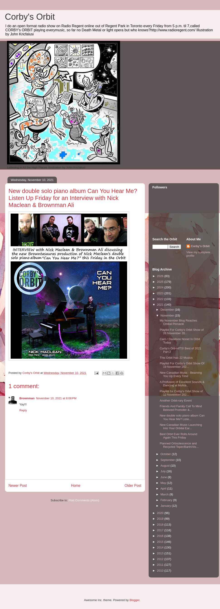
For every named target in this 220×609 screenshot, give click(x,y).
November (167, 315)
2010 (160, 570)
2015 (160, 541)
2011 (160, 564)
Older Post (133, 485)
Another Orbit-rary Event (176, 400)
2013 (160, 553)
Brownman (27, 398)
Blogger (134, 600)
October (166, 454)
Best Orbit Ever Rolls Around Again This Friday (178, 435)
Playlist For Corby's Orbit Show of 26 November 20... (182, 331)
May (163, 483)
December (167, 309)
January (166, 505)
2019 (160, 518)
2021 (160, 304)
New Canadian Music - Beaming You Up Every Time (181, 374)
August (165, 465)
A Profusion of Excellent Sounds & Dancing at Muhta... (182, 383)
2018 (160, 524)
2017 (160, 530)
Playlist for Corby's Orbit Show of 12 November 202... (181, 393)
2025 (160, 281)
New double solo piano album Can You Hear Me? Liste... (182, 417)
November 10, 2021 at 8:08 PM (56, 398)
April (163, 488)
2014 (160, 547)
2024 (160, 287)
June (164, 477)
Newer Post (18, 485)
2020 (160, 513)
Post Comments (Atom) (84, 500)
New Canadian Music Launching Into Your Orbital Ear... (181, 426)
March (164, 494)
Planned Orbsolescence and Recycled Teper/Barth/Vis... (179, 445)
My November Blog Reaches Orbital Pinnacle (178, 322)
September (168, 460)
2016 (160, 536)
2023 (160, 293)
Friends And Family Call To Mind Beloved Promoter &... (181, 408)
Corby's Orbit (30, 17)
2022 (160, 299)
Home (75, 485)
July (163, 471)
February (166, 500)
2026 (160, 276)
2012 (160, 559)
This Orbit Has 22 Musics (176, 357)
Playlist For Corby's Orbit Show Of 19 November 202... (182, 365)
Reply (23, 410)
